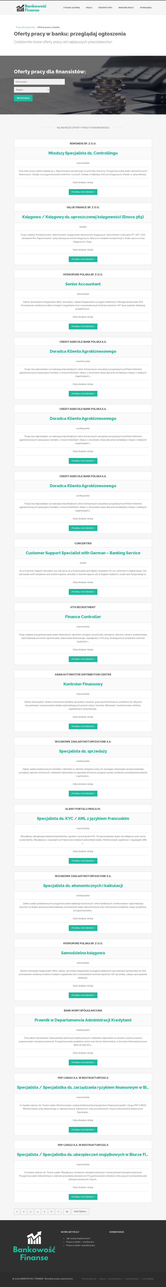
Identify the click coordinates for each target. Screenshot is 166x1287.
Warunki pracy (126, 8)
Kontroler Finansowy (83, 684)
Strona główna (71, 8)
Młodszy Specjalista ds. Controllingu (83, 153)
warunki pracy (132, 1279)
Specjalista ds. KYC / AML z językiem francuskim (83, 818)
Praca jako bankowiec (25, 27)
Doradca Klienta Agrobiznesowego (83, 351)
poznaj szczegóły (83, 192)
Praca (89, 8)
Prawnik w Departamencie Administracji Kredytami (83, 1020)
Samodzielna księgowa (83, 953)
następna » (80, 1211)
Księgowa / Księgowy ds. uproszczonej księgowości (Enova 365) (83, 217)
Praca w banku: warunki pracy (80, 1245)
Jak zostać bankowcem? (78, 1238)
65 (67, 1211)
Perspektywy (105, 8)
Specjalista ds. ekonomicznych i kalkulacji (83, 886)
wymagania (147, 1279)
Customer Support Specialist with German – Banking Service (83, 553)
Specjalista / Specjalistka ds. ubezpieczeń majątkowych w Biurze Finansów (83, 1154)
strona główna (89, 1279)
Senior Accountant (83, 284)
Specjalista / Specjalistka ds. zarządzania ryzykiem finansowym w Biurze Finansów (90, 1087)
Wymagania (145, 8)
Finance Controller (83, 617)
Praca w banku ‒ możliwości (80, 1242)
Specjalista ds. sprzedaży (83, 751)
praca (102, 1279)
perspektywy (115, 1279)
